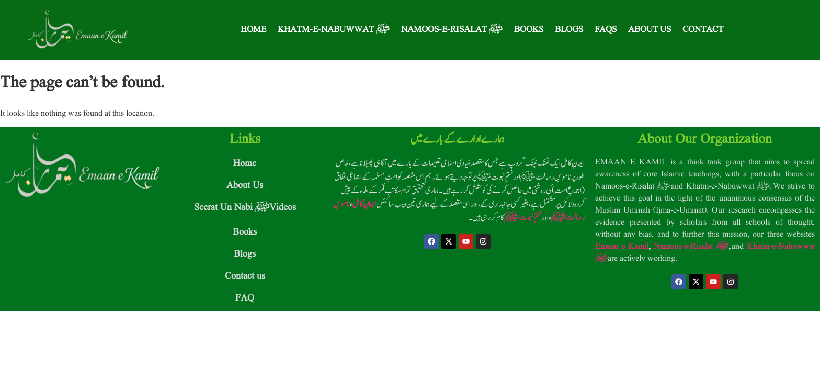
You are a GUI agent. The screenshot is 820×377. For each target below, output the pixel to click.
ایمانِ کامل (364, 204)
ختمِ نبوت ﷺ (522, 218)
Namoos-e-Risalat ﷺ (452, 30)
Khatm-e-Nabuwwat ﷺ (334, 30)
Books (528, 30)
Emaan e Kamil (621, 246)
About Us (649, 30)
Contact (702, 30)
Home (253, 30)
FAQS (606, 30)
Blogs (569, 30)
